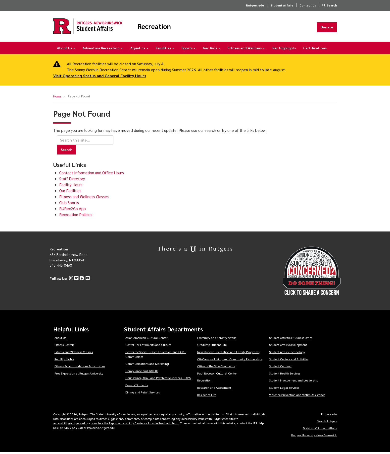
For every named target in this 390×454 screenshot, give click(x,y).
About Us (66, 49)
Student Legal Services (284, 389)
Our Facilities (70, 192)
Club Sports (69, 204)
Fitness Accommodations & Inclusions (79, 368)
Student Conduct (280, 368)
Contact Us (307, 5)
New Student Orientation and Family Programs (228, 353)
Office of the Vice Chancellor (216, 368)
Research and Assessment (214, 389)
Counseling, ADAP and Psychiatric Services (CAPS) (158, 379)
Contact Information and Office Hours (91, 174)
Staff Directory (72, 180)
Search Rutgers (327, 423)
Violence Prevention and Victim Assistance (297, 396)
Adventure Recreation (103, 49)
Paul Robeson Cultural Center (217, 375)
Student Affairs (281, 5)
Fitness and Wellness (246, 49)
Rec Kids (211, 49)
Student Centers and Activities (288, 361)
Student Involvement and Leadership (293, 382)
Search (332, 5)
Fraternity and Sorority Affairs (216, 339)
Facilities (165, 49)
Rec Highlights (284, 49)
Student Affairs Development (288, 346)
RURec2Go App (72, 210)
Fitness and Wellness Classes (84, 198)
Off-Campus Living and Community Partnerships (229, 361)
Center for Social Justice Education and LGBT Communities (155, 355)
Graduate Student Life (212, 346)
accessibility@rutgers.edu (70, 425)
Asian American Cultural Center (146, 339)
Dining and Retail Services (142, 394)
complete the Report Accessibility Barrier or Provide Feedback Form (135, 425)
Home (57, 98)
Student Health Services (284, 375)
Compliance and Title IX (141, 372)
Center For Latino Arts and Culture (148, 346)
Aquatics (139, 49)
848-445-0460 (60, 267)
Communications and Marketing (147, 365)
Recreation (162, 27)
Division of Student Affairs (320, 430)
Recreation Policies (75, 216)
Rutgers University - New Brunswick (314, 437)
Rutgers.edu (255, 5)
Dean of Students (136, 386)
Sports (189, 49)
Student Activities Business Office (290, 339)
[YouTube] (87, 280)
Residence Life (206, 396)
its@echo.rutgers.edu (101, 429)
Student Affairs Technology (287, 353)
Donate (327, 27)
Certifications (315, 49)
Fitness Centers (64, 346)
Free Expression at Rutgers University (78, 375)
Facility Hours (70, 186)
